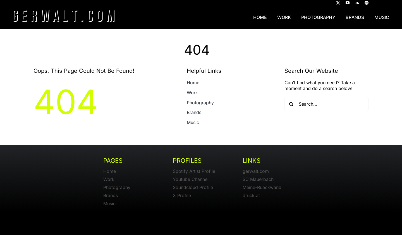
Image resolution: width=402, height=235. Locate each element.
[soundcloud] (357, 3)
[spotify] (366, 3)
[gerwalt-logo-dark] (63, 8)
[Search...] (326, 104)
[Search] (291, 104)
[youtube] (348, 3)
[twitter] (338, 3)
